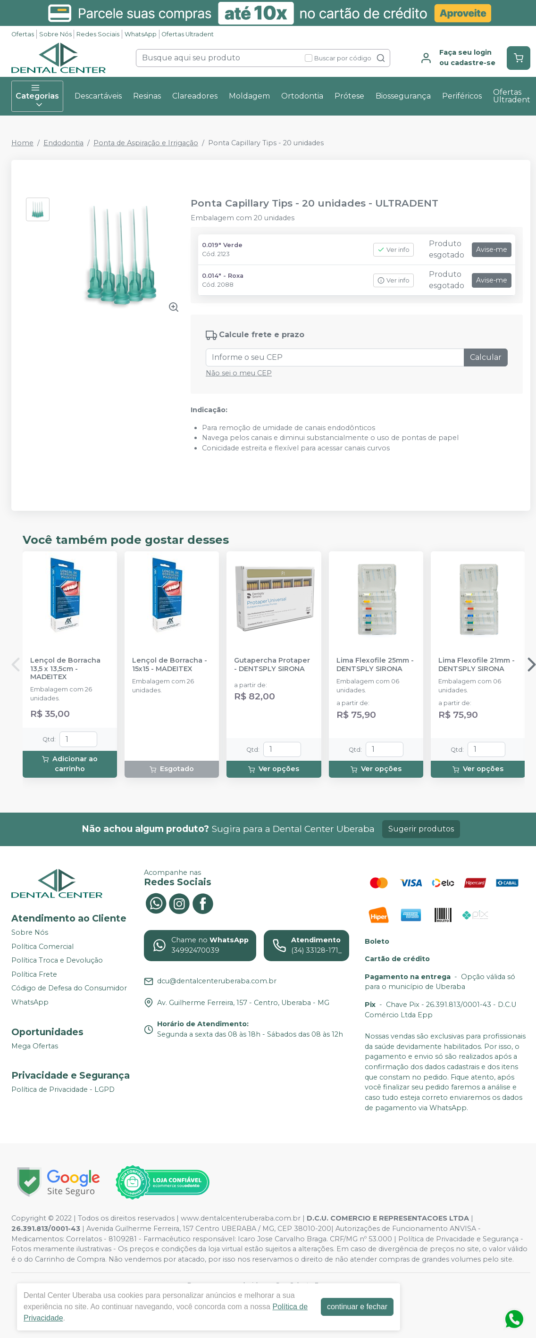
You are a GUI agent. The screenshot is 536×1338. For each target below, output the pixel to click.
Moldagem (249, 95)
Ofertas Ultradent (187, 34)
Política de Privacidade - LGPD (63, 1089)
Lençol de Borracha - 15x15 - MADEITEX (169, 665)
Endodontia (63, 143)
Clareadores (195, 95)
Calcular (486, 357)
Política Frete (34, 974)
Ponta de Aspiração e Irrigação (145, 143)
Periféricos (462, 95)
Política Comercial (42, 946)
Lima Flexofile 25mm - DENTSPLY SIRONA (375, 665)
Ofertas (22, 34)
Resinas (147, 95)
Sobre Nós (55, 34)
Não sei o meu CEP (239, 373)
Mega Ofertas (34, 1046)
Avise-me (491, 249)
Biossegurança (403, 95)
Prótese (349, 95)
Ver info (393, 249)
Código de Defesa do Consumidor (69, 988)
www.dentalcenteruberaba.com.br (241, 1218)
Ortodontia (302, 95)
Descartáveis (98, 95)
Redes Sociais (97, 34)
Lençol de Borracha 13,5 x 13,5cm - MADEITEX (65, 669)
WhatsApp (141, 34)
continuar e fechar (357, 1307)
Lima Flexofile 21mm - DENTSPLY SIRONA (476, 665)
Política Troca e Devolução (57, 960)
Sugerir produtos (421, 828)
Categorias (37, 96)
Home (22, 143)
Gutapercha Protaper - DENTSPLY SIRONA (272, 665)
